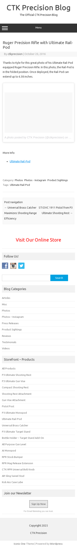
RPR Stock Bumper (12, 457)
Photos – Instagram (13, 316)
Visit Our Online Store (38, 239)
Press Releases (10, 323)
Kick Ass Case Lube (12, 482)
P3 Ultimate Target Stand (16, 431)
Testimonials (9, 342)
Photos (19, 180)
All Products (9, 368)
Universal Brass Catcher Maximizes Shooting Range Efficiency (20, 213)
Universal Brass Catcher (15, 425)
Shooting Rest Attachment (17, 393)
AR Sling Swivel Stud (13, 475)
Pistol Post (8, 406)
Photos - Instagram (35, 180)
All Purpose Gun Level (14, 444)
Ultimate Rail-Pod (20, 161)
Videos (6, 348)
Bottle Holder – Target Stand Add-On (23, 437)
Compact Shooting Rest (15, 387)
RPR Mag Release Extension (17, 463)
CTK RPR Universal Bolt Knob (18, 469)
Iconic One (19, 543)
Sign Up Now (39, 504)
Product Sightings (57, 180)
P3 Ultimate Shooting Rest (16, 375)
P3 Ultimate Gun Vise (13, 381)
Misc (4, 304)
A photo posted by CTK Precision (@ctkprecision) (34, 137)
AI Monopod (9, 450)
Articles (6, 298)
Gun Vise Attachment (13, 400)
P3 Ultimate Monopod (14, 412)
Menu (38, 28)
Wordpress (56, 543)
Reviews (6, 336)
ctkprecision (15, 54)
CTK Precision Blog (39, 7)
